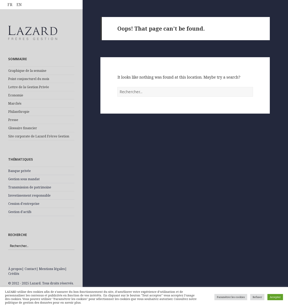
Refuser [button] (257, 297)
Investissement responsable (29, 195)
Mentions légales (52, 269)
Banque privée (19, 171)
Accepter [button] (275, 297)
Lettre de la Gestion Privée (28, 87)
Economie (15, 95)
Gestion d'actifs (19, 212)
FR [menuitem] (9, 4)
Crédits (13, 273)
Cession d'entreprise (23, 203)
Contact (30, 269)
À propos (15, 269)
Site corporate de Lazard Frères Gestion (38, 136)
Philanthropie (18, 111)
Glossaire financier (22, 128)
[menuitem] (9, 5)
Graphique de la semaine (27, 70)
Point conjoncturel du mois (28, 79)
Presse (13, 120)
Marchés (14, 103)
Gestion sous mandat (24, 179)
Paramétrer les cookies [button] (231, 297)
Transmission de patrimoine (29, 187)
